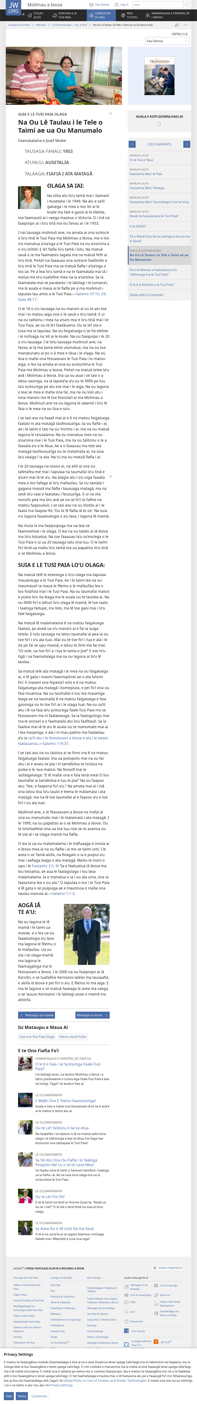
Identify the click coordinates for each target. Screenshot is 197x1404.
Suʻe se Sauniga (165, 1285)
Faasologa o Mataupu (62, 1308)
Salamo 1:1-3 (63, 893)
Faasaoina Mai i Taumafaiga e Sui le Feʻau (160, 200)
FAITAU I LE (180, 34)
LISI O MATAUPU (159, 144)
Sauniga (91, 1325)
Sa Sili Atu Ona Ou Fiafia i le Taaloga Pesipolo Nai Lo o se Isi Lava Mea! (66, 1162)
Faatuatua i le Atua (24, 1342)
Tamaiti (17, 1337)
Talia (9, 1396)
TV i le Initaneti (59, 1342)
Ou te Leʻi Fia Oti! (50, 1196)
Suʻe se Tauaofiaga (137, 1295)
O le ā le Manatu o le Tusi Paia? (152, 285)
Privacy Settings (61, 1385)
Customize (39, 1396)
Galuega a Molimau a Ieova (102, 1342)
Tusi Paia (55, 1285)
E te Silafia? (138, 226)
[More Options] (185, 25)
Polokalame (57, 1325)
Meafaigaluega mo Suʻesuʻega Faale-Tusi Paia (27, 1308)
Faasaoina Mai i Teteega (160, 186)
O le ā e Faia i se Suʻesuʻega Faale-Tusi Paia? (67, 1066)
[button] (67, 15)
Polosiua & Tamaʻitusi (62, 1296)
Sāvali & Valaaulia (60, 1302)
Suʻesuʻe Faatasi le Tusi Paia (28, 1300)
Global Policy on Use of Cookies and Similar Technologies (104, 1380)
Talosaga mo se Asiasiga (100, 1308)
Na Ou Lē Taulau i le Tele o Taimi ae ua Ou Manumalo (160, 255)
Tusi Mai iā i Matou (97, 1314)
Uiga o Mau (20, 1294)
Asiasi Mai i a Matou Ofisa (101, 1319)
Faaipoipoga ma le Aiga (26, 1321)
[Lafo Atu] (177, 25)
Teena (22, 1396)
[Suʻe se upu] (157, 4)
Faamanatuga (95, 1331)
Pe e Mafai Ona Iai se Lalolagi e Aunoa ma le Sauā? (160, 238)
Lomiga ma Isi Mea (19, 25)
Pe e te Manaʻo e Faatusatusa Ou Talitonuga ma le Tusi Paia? (153, 272)
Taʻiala (53, 1337)
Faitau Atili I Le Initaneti (146, 295)
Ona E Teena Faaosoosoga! (65, 1100)
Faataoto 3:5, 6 (45, 865)
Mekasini (41, 25)
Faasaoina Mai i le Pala (160, 172)
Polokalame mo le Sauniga (65, 1319)
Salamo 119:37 (55, 743)
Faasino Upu (57, 1331)
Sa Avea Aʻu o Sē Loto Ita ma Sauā (64, 1228)
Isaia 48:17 (27, 299)
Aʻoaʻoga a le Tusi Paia (25, 1277)
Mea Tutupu (94, 1277)
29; (103, 293)
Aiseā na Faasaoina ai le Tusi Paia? (160, 214)
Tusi (52, 1290)
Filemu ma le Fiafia (24, 1315)
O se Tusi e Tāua (160, 158)
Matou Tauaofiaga (97, 1337)
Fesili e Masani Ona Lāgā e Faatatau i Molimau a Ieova (102, 1300)
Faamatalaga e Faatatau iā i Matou (102, 1289)
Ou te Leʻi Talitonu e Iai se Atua (62, 1128)
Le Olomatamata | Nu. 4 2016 (69, 25)
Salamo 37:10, (88, 293)
